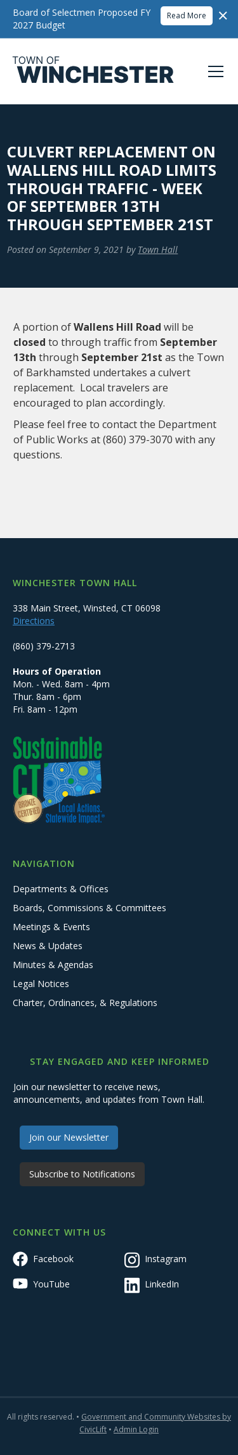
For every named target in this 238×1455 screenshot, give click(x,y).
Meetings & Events (51, 927)
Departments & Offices (61, 889)
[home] (93, 71)
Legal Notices (41, 984)
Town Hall (158, 249)
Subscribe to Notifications (82, 1174)
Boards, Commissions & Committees (89, 908)
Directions (34, 621)
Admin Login (136, 1429)
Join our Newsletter (69, 1137)
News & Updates (48, 946)
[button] (213, 71)
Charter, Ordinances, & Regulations (85, 1003)
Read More (186, 15)
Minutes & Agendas (53, 965)
